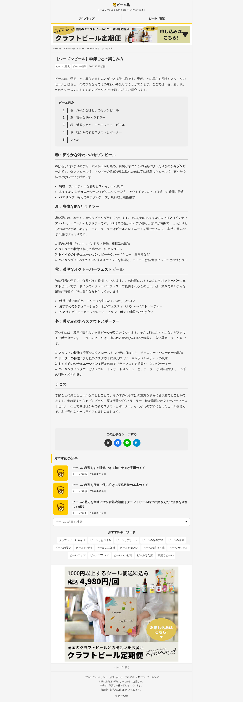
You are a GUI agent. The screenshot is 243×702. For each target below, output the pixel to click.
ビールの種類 (79, 66)
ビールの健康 (176, 540)
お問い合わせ (116, 677)
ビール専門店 (145, 555)
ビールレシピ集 (123, 555)
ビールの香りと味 (154, 547)
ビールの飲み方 (129, 547)
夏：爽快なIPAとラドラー (87, 117)
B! (137, 443)
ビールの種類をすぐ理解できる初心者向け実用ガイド (108, 467)
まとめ (74, 139)
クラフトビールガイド (72, 540)
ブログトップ (86, 18)
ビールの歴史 (63, 66)
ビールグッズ (77, 555)
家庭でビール (166, 555)
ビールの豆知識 (106, 547)
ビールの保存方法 (152, 540)
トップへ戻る (121, 667)
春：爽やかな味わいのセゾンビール (94, 110)
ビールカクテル (178, 547)
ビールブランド (99, 555)
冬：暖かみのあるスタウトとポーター (96, 132)
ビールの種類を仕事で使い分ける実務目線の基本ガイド (110, 485)
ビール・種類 (157, 18)
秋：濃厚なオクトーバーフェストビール (97, 125)
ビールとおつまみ (100, 540)
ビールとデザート (126, 540)
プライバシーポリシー (95, 677)
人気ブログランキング (147, 677)
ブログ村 (129, 677)
